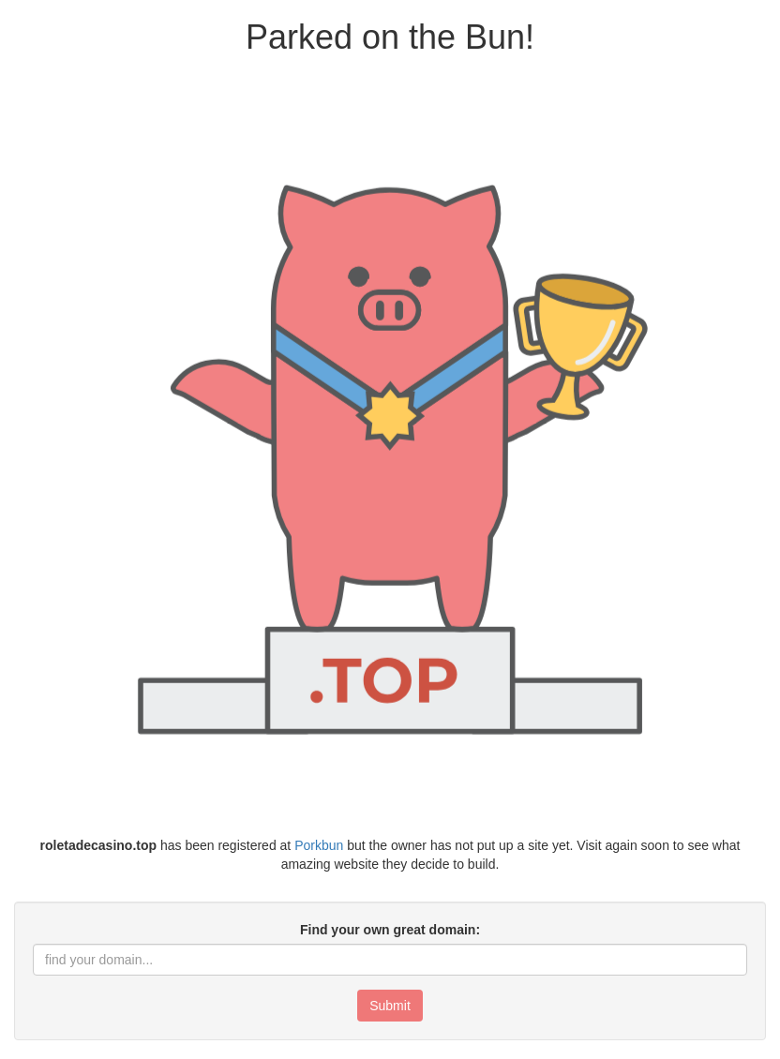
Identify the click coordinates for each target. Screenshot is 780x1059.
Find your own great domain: (390, 929)
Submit (390, 1005)
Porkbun (318, 845)
